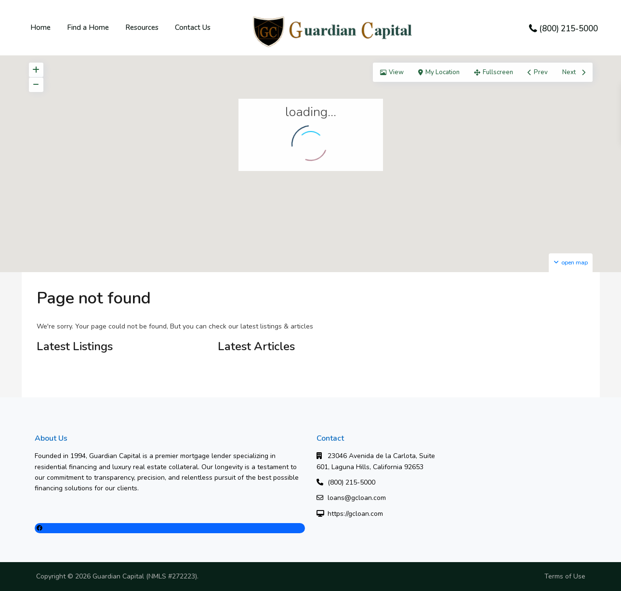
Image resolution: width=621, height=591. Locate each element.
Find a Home (88, 27)
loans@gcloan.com (357, 497)
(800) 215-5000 (568, 28)
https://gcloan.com (355, 513)
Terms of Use (564, 576)
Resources (142, 27)
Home (40, 27)
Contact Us (193, 27)
